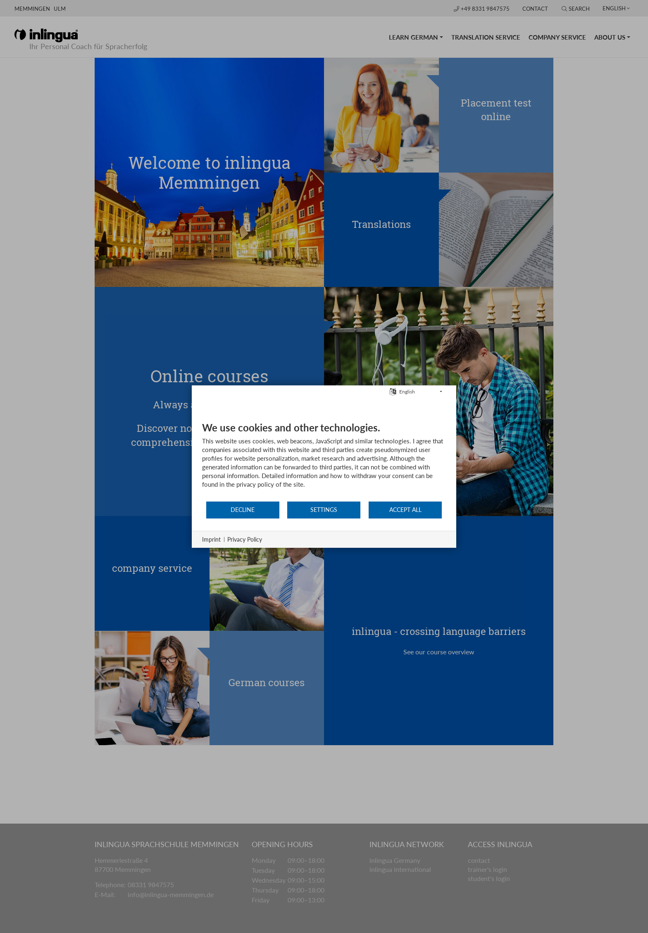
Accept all (405, 509)
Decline (243, 509)
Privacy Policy (244, 539)
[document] (324, 461)
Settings (323, 509)
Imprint (211, 539)
